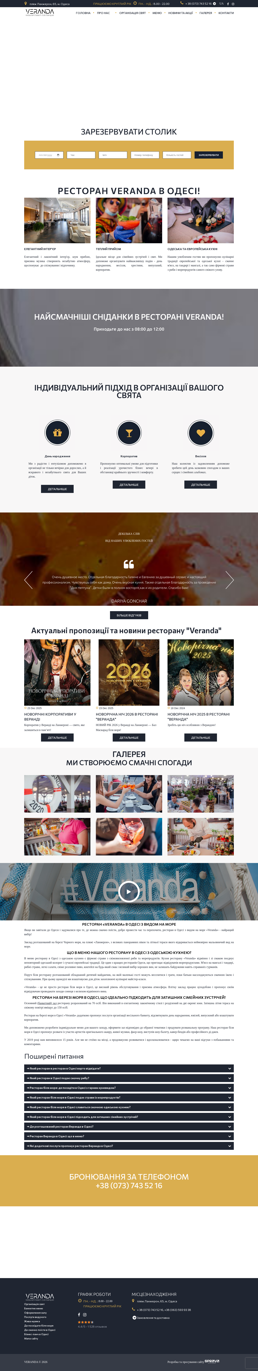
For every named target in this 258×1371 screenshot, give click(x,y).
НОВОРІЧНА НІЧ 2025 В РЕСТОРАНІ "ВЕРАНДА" (199, 716)
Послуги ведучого (35, 1316)
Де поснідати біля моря (38, 1325)
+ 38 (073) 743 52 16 (198, 3)
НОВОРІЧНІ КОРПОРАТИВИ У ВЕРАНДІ (50, 716)
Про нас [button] (103, 12)
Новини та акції (180, 12)
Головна (83, 12)
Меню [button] (157, 12)
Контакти (226, 12)
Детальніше (57, 737)
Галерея (206, 12)
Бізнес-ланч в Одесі (36, 1334)
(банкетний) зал (47, 1003)
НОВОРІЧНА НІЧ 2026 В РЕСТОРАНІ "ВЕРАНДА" (127, 716)
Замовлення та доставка (151, 1317)
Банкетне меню (33, 1308)
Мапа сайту (31, 1338)
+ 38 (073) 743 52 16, (150, 1309)
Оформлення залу (35, 1312)
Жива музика (32, 1321)
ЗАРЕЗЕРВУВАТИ (209, 155)
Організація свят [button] (132, 12)
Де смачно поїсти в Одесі (39, 1329)
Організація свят (34, 1304)
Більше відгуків (129, 615)
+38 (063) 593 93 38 (177, 1309)
